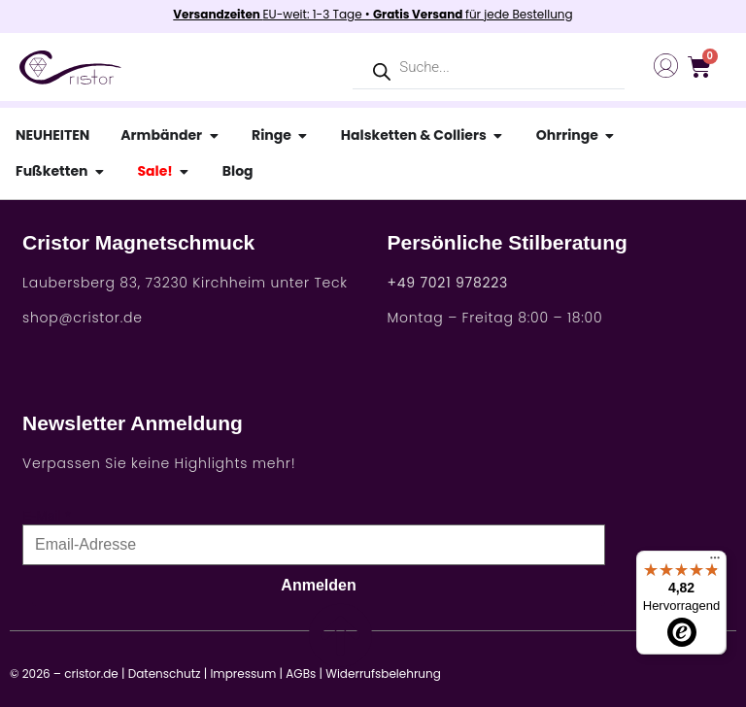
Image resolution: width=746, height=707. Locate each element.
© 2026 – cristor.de (64, 673)
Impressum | (246, 673)
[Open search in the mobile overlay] (488, 67)
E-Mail (41, 515)
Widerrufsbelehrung (383, 673)
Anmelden (318, 585)
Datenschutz (164, 673)
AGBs (301, 673)
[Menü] (715, 562)
